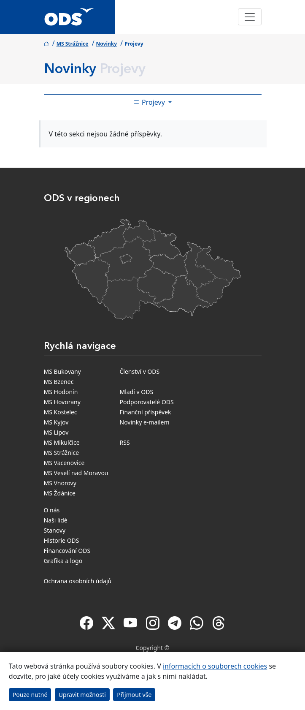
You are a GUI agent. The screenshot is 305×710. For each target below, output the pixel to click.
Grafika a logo (63, 561)
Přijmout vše (134, 695)
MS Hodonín (61, 392)
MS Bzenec (59, 382)
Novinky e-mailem (145, 422)
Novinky (106, 43)
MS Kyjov (56, 422)
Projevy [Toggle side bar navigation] (150, 102)
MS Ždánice (60, 493)
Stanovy (55, 530)
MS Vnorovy (60, 483)
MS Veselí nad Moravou (76, 473)
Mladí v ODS (137, 392)
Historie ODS (61, 540)
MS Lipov (56, 432)
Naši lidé (55, 520)
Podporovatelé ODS (147, 402)
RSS (125, 442)
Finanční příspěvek (145, 412)
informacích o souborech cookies (215, 666)
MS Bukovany (62, 371)
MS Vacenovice (64, 463)
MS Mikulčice (62, 442)
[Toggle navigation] (250, 16)
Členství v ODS (140, 371)
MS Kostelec (60, 412)
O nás (52, 510)
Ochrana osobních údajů (78, 581)
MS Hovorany (62, 402)
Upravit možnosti (82, 695)
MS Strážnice (73, 43)
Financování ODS (67, 551)
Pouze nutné (30, 695)
